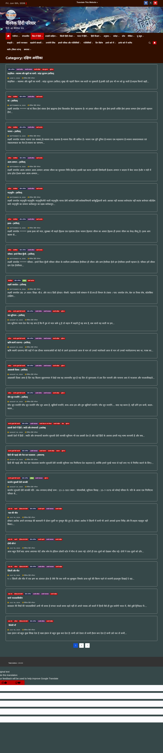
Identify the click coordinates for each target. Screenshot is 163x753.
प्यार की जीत (12, 513)
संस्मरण (58, 450)
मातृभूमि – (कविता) (14, 193)
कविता (9, 96)
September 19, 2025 (18, 105)
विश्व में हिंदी (37, 36)
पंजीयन (15, 36)
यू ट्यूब (140, 36)
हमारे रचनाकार (22, 43)
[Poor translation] (18, 682)
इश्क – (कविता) (13, 223)
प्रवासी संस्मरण (43, 450)
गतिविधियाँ (87, 43)
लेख (63, 423)
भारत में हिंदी (82, 36)
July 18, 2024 (15, 517)
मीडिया (130, 36)
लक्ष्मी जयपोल (39, 96)
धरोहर (115, 36)
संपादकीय (25, 36)
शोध (123, 36)
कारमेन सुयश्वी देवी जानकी (19, 311)
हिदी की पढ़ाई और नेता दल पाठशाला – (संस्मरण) (25, 455)
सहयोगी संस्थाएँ (36, 43)
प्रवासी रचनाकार (28, 69)
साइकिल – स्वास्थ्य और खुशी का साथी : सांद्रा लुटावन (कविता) (30, 73)
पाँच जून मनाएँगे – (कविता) (17, 397)
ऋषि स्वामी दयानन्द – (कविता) (18, 342)
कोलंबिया (15, 96)
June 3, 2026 (15, 78)
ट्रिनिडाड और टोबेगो (23, 508)
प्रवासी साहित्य (50, 36)
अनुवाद (106, 36)
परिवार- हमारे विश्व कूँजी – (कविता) (21, 254)
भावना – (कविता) (14, 131)
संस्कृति (10, 43)
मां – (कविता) (12, 101)
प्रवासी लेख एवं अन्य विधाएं (45, 423)
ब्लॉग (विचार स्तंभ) (14, 49)
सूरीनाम (51, 69)
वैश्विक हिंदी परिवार (20, 23)
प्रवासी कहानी (41, 508)
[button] (149, 43)
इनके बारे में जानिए (125, 43)
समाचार (27, 49)
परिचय (24, 280)
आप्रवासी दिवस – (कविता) (17, 370)
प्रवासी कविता (20, 69)
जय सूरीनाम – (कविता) (16, 315)
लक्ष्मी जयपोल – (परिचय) (16, 284)
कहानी (15, 508)
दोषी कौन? (11, 543)
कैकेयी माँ (11, 625)
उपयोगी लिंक (50, 43)
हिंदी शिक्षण (95, 36)
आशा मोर (10, 508)
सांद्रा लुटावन (45, 69)
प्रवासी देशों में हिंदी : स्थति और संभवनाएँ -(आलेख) (26, 428)
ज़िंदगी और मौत (13, 571)
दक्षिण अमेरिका (11, 69)
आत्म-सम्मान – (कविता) (16, 162)
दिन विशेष (99, 43)
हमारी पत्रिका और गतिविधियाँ (69, 43)
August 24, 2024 (16, 320)
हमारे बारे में (110, 43)
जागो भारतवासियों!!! (15, 598)
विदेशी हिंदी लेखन (66, 36)
